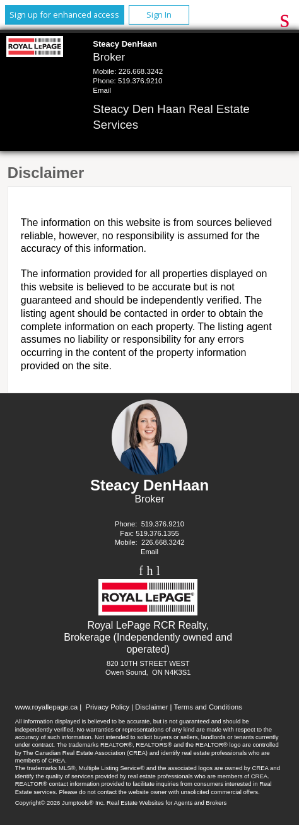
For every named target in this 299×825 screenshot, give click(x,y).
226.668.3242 (141, 71)
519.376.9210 (140, 81)
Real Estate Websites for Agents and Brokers (166, 802)
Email (102, 90)
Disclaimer (151, 707)
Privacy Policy (107, 707)
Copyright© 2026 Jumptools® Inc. (60, 802)
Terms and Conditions (208, 707)
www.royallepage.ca (46, 707)
